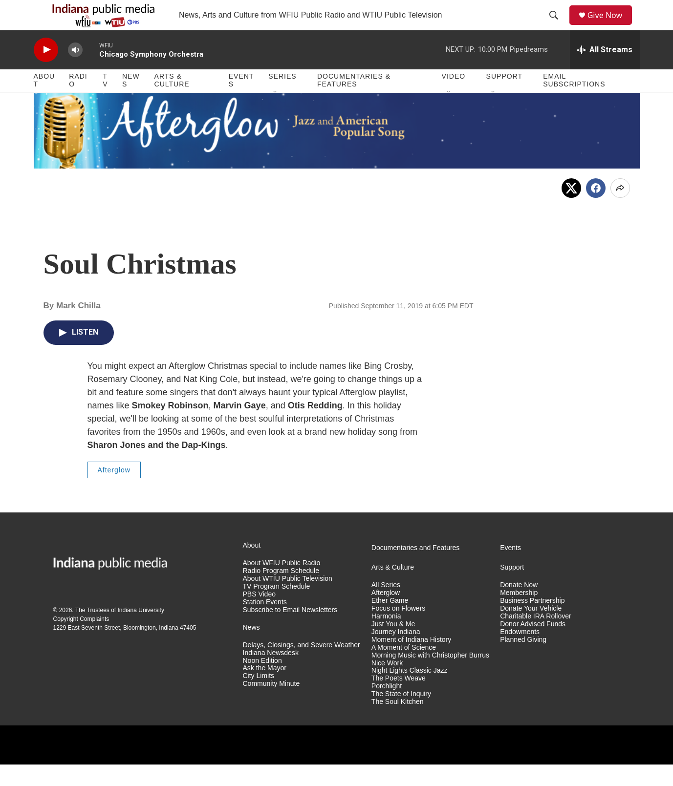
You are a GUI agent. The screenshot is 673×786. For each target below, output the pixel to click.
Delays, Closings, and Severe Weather (301, 666)
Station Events (265, 623)
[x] (571, 209)
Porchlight (386, 707)
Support (504, 98)
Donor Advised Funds (532, 645)
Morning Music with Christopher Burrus (430, 676)
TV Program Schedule (276, 607)
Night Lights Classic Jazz (409, 692)
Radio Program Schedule (281, 591)
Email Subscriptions (574, 101)
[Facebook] (596, 209)
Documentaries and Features (415, 569)
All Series (385, 606)
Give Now (610, 26)
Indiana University (141, 631)
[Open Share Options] (620, 209)
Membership (519, 613)
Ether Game (389, 621)
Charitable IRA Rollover (535, 637)
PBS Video (259, 615)
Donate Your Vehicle (531, 629)
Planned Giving (523, 660)
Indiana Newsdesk (271, 674)
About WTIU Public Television (287, 599)
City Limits (259, 697)
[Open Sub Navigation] (276, 113)
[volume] (75, 71)
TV (105, 101)
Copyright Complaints (81, 640)
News (131, 101)
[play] (46, 71)
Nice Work (387, 684)
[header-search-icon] (556, 25)
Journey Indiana (395, 653)
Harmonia (386, 637)
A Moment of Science (403, 668)
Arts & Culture (172, 101)
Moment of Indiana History (411, 660)
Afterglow (114, 491)
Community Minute (271, 705)
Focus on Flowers (398, 629)
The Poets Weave (398, 699)
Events (241, 101)
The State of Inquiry (401, 715)
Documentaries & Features (354, 101)
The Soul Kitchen (397, 723)
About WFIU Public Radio (282, 584)
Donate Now (519, 606)
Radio (78, 101)
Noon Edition (262, 681)
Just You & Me (393, 645)
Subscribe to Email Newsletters (290, 631)
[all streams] (605, 70)
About (44, 101)
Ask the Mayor (264, 689)
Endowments (520, 653)
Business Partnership (532, 621)
